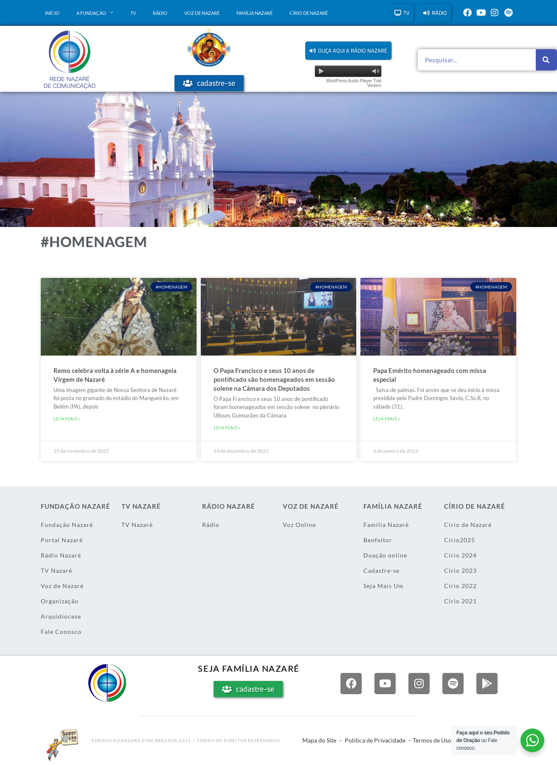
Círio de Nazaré (309, 13)
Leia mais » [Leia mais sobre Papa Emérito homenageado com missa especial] (386, 418)
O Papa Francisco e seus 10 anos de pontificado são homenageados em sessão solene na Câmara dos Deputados (274, 379)
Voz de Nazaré (201, 13)
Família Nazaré (254, 13)
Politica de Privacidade (375, 740)
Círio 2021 (460, 601)
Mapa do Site (319, 740)
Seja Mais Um (383, 585)
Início (52, 13)
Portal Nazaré (62, 540)
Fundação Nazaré (67, 524)
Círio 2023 (460, 570)
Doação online (385, 555)
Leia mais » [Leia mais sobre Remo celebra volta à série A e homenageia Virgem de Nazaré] (67, 418)
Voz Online (299, 524)
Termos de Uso (432, 740)
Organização (60, 601)
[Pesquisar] (546, 59)
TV (133, 13)
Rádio (160, 13)
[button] (348, 51)
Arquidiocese (61, 616)
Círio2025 (459, 540)
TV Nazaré (56, 570)
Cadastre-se (381, 570)
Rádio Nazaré (61, 555)
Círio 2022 (460, 585)
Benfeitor (377, 540)
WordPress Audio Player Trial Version (353, 83)
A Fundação (94, 13)
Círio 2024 (460, 555)
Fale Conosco (61, 631)
